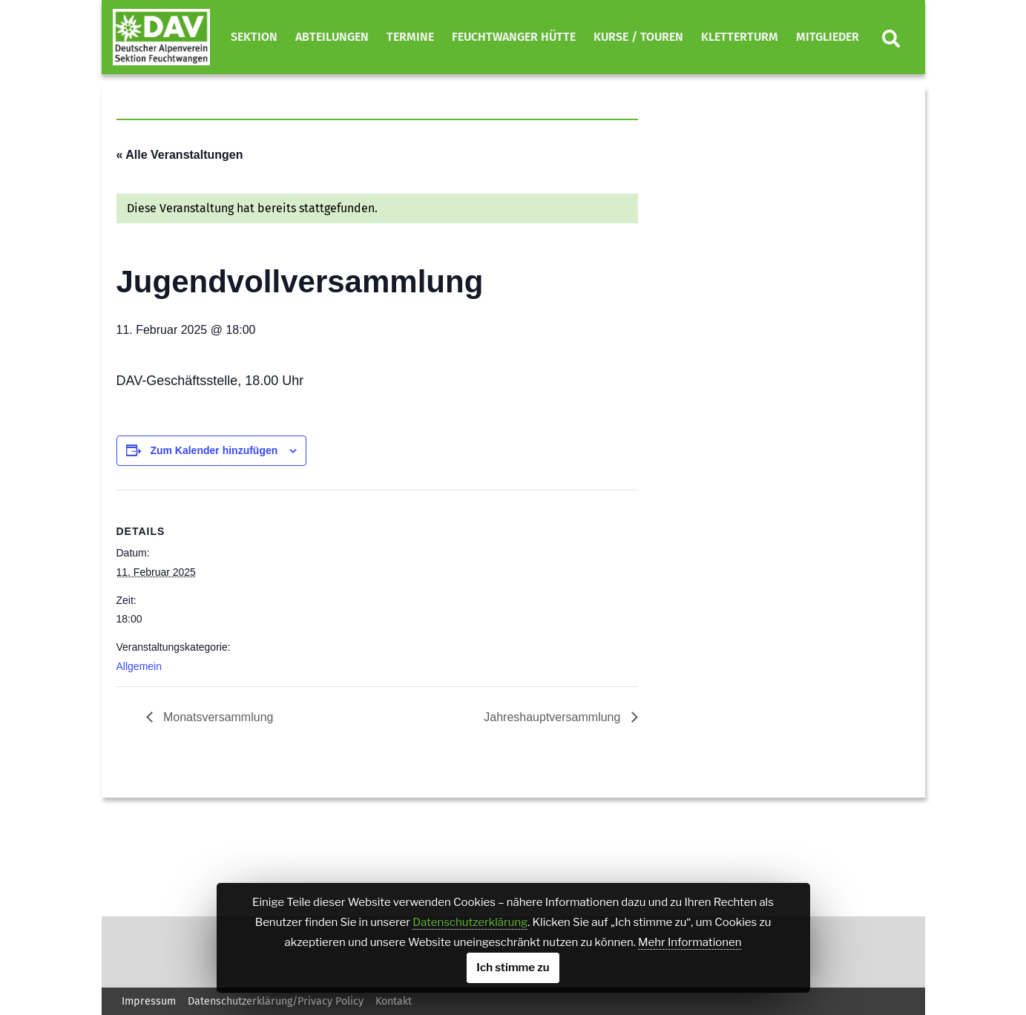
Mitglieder (827, 37)
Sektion (254, 37)
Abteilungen (332, 37)
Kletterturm (739, 37)
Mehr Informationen (689, 942)
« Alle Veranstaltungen (179, 154)
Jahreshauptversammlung (554, 717)
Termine (410, 37)
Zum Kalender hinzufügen (213, 450)
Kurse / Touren (638, 37)
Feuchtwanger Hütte (514, 37)
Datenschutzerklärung (469, 922)
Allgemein (139, 666)
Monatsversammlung (217, 717)
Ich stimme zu (512, 967)
